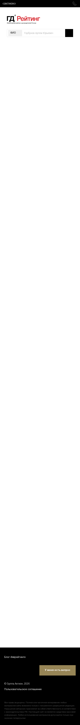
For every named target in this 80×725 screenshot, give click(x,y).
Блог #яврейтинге (15, 657)
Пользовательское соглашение (23, 689)
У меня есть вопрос (57, 670)
